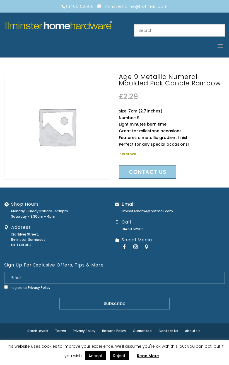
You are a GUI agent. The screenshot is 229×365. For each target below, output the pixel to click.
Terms (60, 330)
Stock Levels (37, 330)
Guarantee (142, 330)
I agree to (27, 287)
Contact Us (168, 330)
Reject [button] (119, 356)
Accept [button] (95, 356)
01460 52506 (133, 229)
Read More (148, 356)
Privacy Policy (39, 287)
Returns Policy (114, 330)
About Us (193, 330)
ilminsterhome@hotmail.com (147, 211)
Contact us (147, 172)
